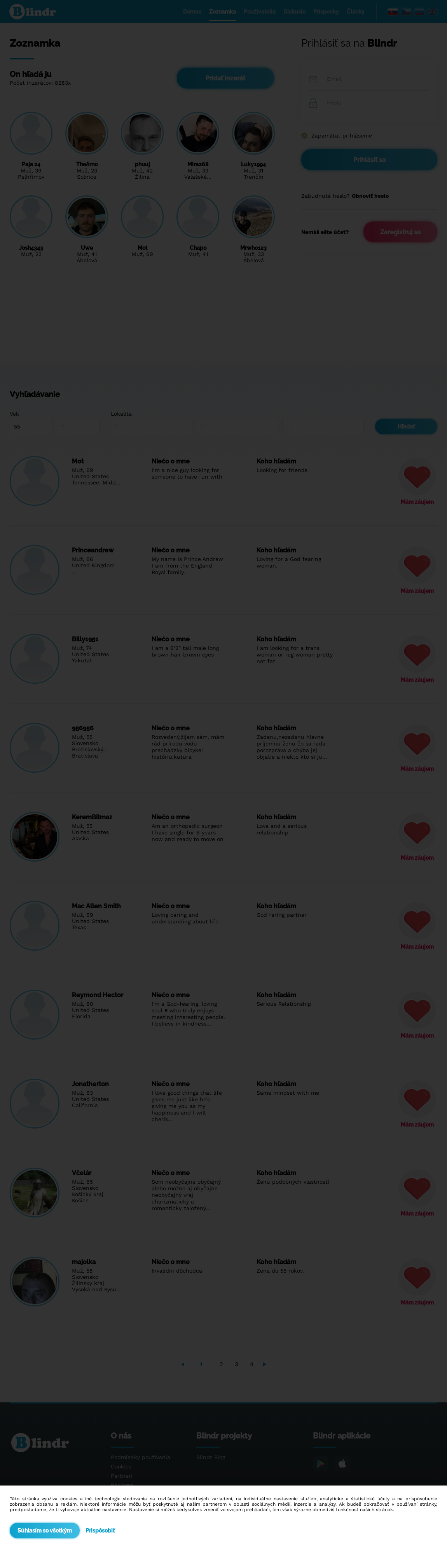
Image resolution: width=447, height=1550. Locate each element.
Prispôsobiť (100, 1530)
